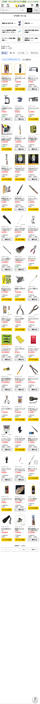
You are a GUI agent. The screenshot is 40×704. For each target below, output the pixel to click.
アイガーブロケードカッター (33, 199)
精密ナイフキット (32, 468)
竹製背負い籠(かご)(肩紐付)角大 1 (33, 139)
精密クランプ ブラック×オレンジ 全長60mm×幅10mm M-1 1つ (33, 79)
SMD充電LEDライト (6, 529)
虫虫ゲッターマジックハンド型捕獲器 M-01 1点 (6, 319)
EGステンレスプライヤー (33, 379)
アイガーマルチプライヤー (6, 469)
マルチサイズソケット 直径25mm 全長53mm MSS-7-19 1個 (20, 259)
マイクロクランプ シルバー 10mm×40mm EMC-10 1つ (19, 109)
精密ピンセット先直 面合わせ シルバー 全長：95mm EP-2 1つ (33, 439)
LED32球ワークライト (20, 78)
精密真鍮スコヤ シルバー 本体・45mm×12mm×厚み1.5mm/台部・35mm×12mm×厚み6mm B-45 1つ (20, 499)
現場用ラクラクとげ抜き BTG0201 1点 (19, 529)
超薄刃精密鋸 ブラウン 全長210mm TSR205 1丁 (33, 529)
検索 (29, 10)
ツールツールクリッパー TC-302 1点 (6, 439)
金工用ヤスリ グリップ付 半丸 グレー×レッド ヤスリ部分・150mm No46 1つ (20, 379)
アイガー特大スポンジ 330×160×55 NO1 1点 (19, 349)
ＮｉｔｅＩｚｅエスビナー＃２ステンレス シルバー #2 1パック (20, 169)
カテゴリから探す (36, 10)
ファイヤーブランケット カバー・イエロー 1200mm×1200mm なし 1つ (33, 349)
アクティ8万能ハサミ (6, 409)
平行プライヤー (32, 258)
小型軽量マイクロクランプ (6, 108)
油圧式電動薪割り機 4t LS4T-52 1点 (6, 379)
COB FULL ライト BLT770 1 (33, 409)
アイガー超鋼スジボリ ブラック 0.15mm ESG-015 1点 (6, 259)
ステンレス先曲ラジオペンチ (19, 319)
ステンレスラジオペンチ (33, 319)
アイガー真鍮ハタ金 (33, 289)
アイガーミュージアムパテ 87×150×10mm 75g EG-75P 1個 (20, 409)
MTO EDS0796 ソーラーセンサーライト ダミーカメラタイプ (20, 439)
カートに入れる (6, 89)
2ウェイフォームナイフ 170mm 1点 (20, 469)
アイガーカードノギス (33, 108)
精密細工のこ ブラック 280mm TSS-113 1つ (6, 169)
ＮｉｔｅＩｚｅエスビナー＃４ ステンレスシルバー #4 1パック (33, 169)
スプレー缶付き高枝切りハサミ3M (20, 229)
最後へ (34, 549)
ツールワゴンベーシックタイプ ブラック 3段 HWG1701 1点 (6, 349)
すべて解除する (26, 59)
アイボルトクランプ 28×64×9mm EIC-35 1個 (33, 229)
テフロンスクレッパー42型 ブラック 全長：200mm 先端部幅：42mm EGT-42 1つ (6, 229)
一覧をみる (34, 89)
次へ (24, 549)
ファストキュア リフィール (6, 499)
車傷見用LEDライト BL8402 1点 (6, 78)
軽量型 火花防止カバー (20, 289)
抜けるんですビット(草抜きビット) (6, 289)
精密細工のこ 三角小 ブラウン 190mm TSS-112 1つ (20, 139)
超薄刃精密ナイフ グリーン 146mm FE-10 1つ (20, 199)
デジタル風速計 (32, 498)
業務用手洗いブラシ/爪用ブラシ (6, 199)
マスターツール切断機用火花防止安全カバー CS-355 (6, 139)
